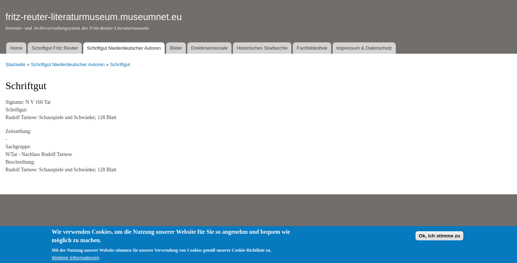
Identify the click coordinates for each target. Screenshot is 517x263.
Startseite (15, 64)
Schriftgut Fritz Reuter (55, 48)
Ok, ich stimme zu (439, 238)
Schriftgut (120, 64)
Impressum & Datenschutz (364, 48)
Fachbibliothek (312, 48)
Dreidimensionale (209, 48)
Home (16, 48)
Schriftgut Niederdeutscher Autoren (124, 48)
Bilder (176, 48)
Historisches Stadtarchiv (262, 48)
